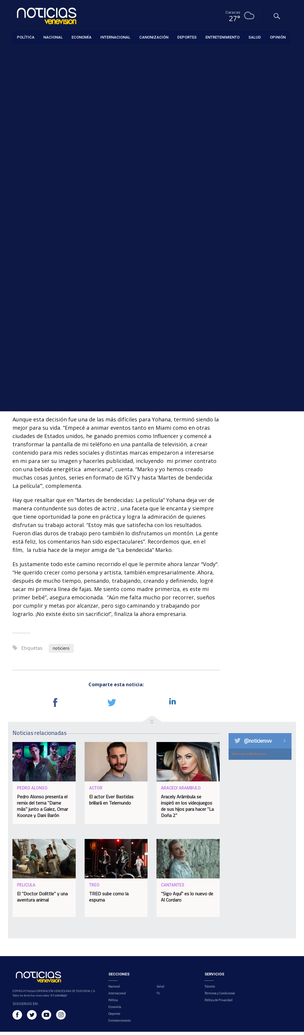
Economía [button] (81, 37)
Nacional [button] (53, 37)
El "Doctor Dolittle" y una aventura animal (42, 899)
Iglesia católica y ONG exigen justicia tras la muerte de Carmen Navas (264, 307)
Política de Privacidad (218, 1003)
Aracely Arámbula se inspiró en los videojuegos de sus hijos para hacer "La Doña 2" (187, 809)
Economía (114, 1010)
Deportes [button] (187, 37)
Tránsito (210, 989)
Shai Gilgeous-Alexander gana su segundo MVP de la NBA (261, 184)
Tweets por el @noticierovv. (249, 757)
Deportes (114, 1017)
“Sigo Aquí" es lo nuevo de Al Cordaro (187, 899)
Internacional (117, 996)
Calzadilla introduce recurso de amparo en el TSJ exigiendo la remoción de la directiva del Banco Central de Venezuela (264, 268)
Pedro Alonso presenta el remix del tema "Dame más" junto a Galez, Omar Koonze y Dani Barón (42, 809)
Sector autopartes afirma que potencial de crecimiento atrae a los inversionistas (263, 150)
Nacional (114, 989)
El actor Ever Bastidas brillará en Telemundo (111, 802)
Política (113, 1003)
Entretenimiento (26, 51)
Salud (160, 989)
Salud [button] (254, 37)
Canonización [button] (153, 37)
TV (158, 996)
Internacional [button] (115, 37)
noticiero (61, 651)
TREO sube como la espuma (109, 899)
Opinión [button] (278, 37)
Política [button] (25, 37)
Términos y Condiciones (220, 996)
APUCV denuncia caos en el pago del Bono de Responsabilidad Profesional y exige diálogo (262, 223)
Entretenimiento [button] (222, 37)
